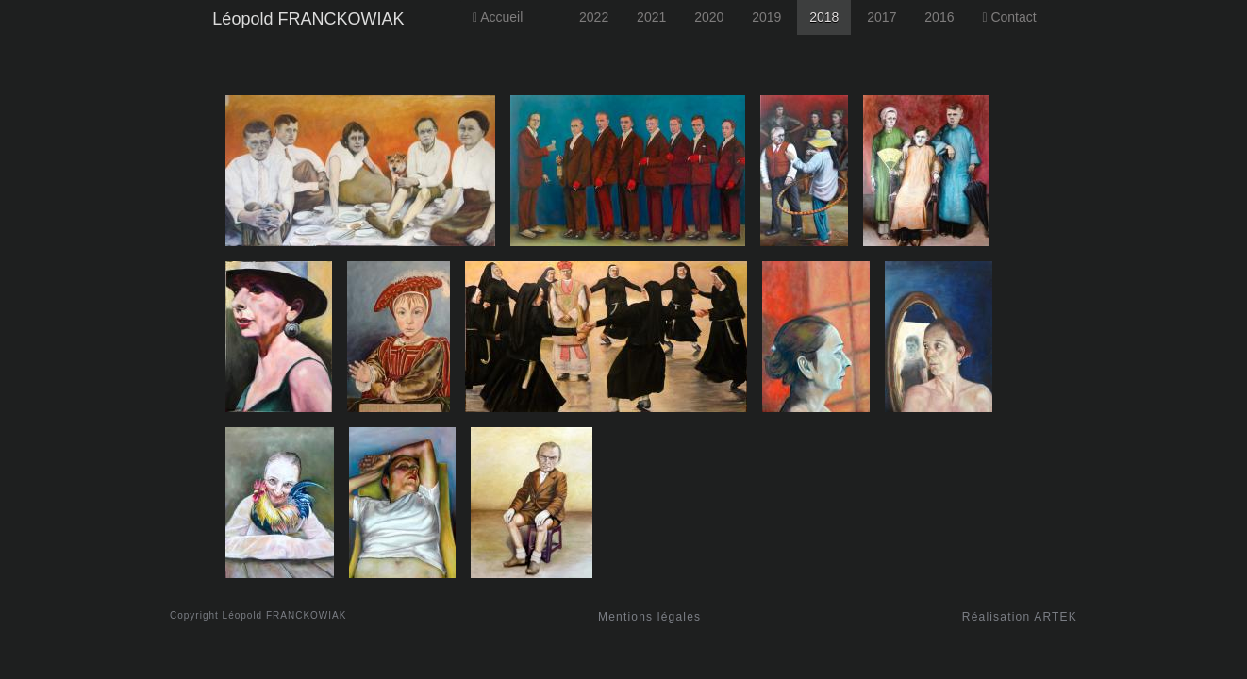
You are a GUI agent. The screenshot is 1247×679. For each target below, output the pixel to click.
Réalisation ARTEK (1019, 616)
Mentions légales (649, 616)
